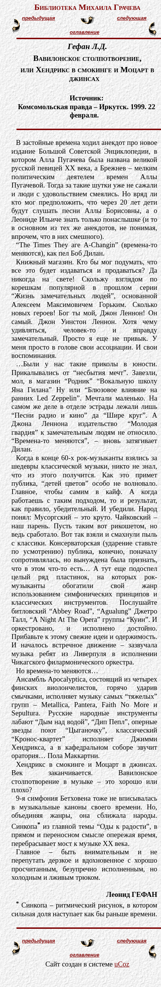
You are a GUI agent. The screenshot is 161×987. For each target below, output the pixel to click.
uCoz (121, 964)
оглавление (84, 32)
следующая (132, 18)
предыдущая (38, 18)
